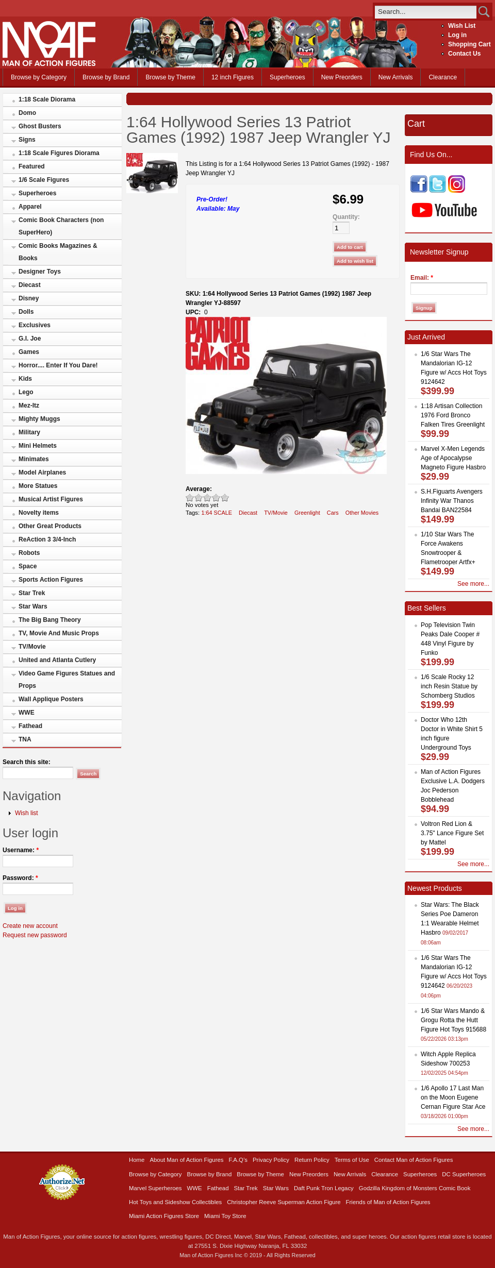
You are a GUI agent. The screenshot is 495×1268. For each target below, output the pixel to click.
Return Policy (311, 1160)
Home (136, 1160)
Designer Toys (40, 271)
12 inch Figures (232, 77)
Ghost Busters (40, 126)
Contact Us (464, 53)
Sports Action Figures (51, 579)
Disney (29, 298)
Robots (29, 552)
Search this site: (27, 762)
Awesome (225, 497)
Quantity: (346, 217)
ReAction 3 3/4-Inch (47, 539)
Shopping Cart (469, 44)
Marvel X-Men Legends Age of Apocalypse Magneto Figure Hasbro (453, 458)
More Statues (38, 485)
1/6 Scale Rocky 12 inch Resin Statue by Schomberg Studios (449, 686)
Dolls (26, 311)
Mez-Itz (29, 405)
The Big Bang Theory (50, 619)
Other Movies (361, 513)
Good (207, 497)
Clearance (442, 77)
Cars (333, 513)
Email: (421, 277)
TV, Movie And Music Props (59, 633)
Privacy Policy (271, 1160)
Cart (416, 124)
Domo (27, 112)
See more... (473, 583)
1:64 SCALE (216, 513)
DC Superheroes (464, 1174)
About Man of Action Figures (186, 1160)
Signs (27, 139)
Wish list (26, 813)
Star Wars (33, 606)
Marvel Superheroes (155, 1188)
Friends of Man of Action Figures (388, 1202)
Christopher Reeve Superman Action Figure (283, 1202)
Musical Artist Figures (51, 499)
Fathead (30, 726)
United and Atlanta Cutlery (57, 660)
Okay (198, 497)
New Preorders (341, 77)
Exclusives (35, 325)
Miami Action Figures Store (164, 1216)
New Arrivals (395, 77)
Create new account (30, 925)
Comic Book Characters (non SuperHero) (61, 226)
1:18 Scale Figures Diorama (59, 153)
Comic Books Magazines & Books (58, 252)
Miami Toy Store (225, 1216)
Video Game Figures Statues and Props (67, 679)
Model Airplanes (42, 472)
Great (216, 497)
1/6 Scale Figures (44, 179)
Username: (21, 850)
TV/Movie (32, 646)
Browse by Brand (105, 77)
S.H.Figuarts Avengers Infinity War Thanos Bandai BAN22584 (452, 501)
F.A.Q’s (238, 1160)
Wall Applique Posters (51, 699)
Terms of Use (352, 1160)
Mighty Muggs (39, 418)
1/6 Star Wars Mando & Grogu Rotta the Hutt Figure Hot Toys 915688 (453, 1020)
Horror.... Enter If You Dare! (58, 365)
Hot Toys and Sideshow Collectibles (175, 1202)
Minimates (34, 459)
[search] (425, 11)
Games (29, 352)
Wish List (461, 25)
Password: (20, 878)
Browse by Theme (170, 77)
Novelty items (39, 512)
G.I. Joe (30, 338)
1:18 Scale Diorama (47, 99)
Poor (190, 497)
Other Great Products (50, 526)
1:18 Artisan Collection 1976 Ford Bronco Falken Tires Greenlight (453, 415)
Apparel (30, 206)
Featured (32, 166)
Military (29, 432)
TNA (25, 739)
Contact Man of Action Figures (413, 1160)
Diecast (30, 285)
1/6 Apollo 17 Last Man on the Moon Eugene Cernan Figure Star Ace (453, 1097)
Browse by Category (39, 77)
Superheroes (287, 77)
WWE (27, 712)
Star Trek (32, 593)
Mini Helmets (38, 445)
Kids (25, 378)
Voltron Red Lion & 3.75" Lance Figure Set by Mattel (452, 833)
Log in (457, 35)
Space (28, 566)
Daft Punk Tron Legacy (324, 1188)
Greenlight (307, 513)
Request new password (35, 935)
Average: (199, 489)
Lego (26, 392)
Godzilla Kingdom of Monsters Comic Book (415, 1188)
